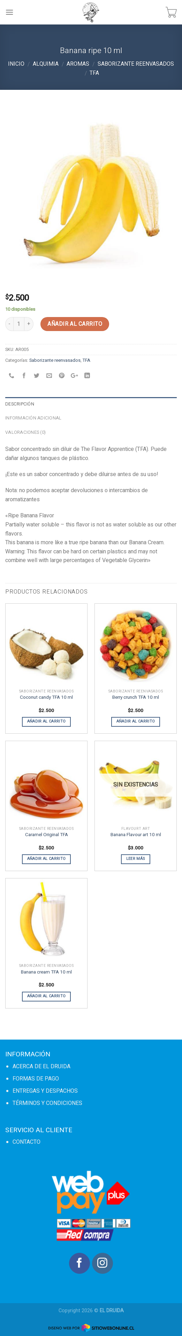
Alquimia (46, 64)
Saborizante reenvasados (136, 64)
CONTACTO (26, 1142)
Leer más (135, 859)
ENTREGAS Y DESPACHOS (45, 1091)
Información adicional (33, 418)
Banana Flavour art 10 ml (136, 835)
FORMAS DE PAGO (36, 1079)
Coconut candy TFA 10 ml (46, 698)
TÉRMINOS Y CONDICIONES (47, 1103)
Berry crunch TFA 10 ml (135, 698)
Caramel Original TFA (46, 835)
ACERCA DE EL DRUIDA (41, 1066)
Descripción (19, 404)
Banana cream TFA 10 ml (46, 972)
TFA (94, 73)
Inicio (16, 64)
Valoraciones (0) (25, 432)
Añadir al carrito (74, 324)
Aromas (78, 64)
